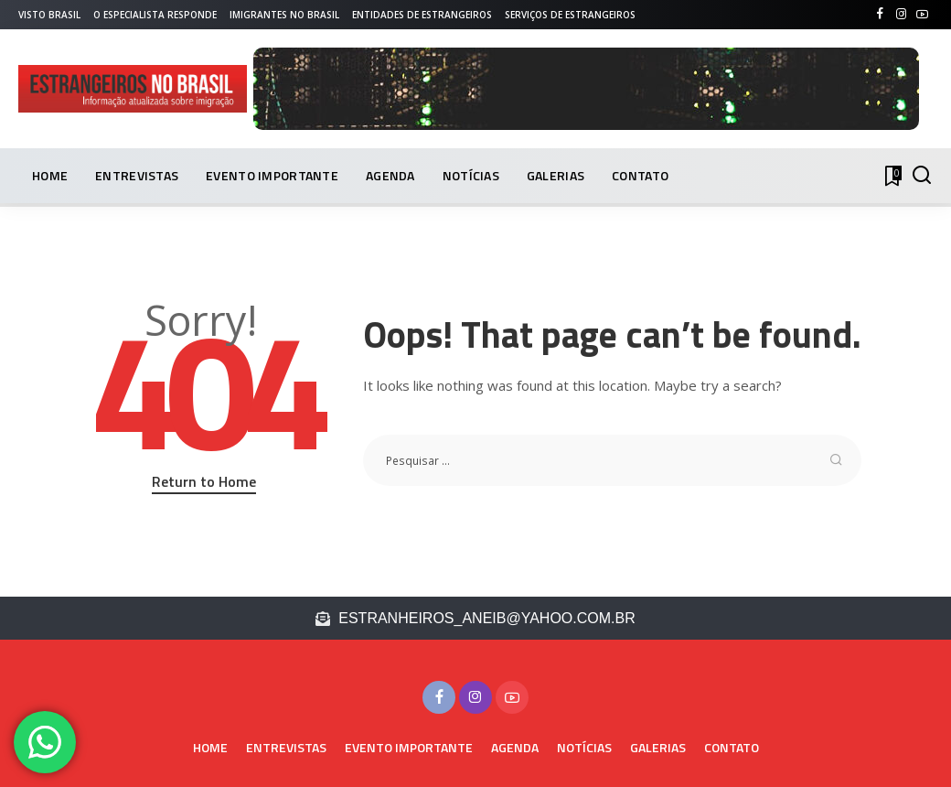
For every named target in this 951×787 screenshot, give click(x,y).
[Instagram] (901, 14)
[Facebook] (880, 14)
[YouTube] (922, 14)
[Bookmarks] (892, 175)
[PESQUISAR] (922, 175)
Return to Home (204, 481)
